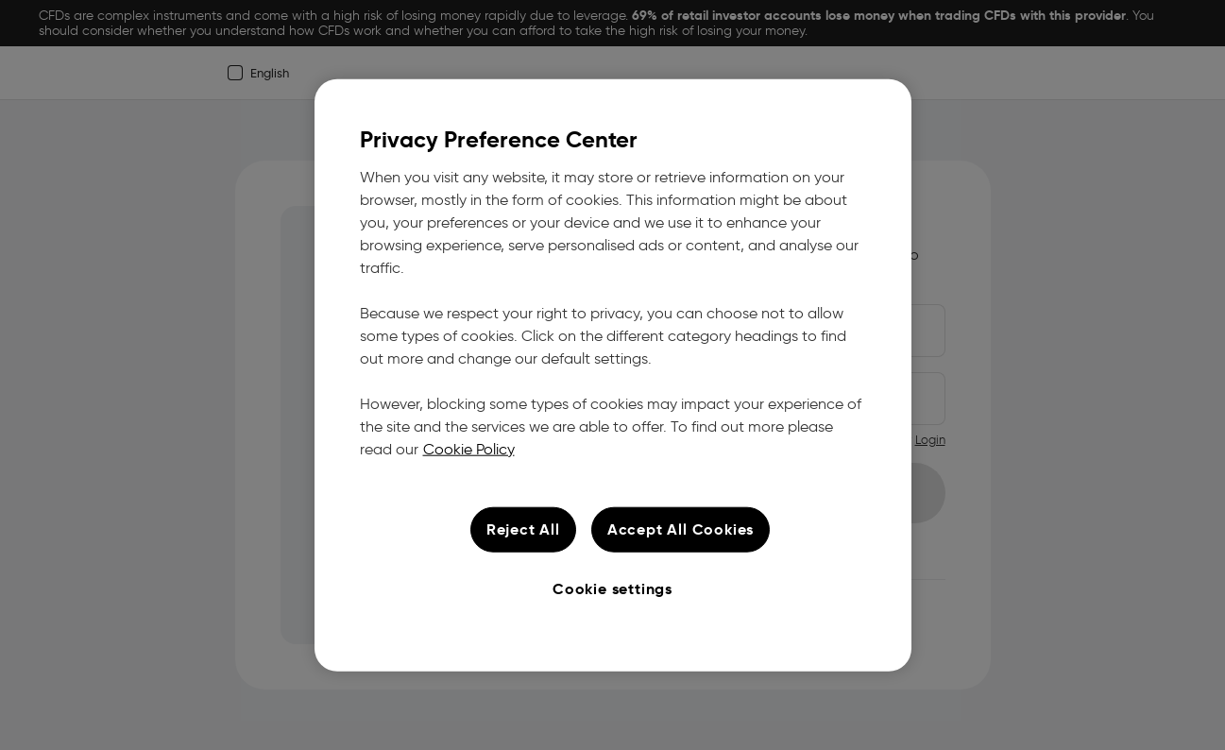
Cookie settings (612, 588)
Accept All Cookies (680, 528)
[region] (613, 375)
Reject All (523, 528)
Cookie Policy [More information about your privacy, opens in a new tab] (469, 448)
